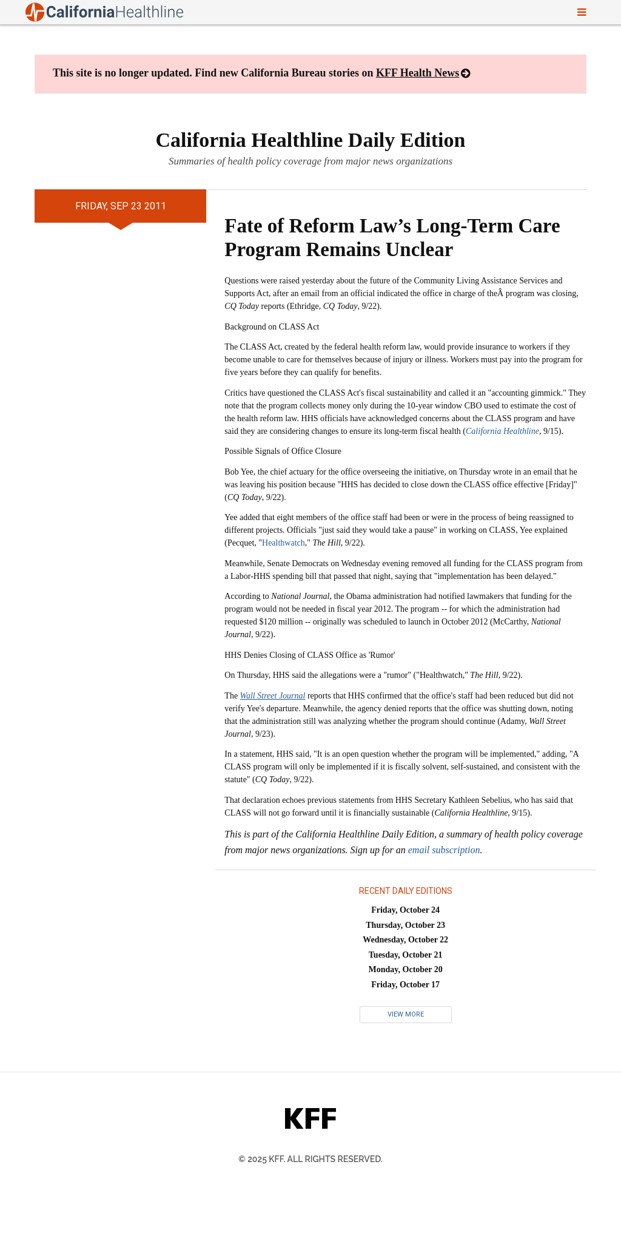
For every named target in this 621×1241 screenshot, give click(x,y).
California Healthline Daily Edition (311, 140)
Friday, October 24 (405, 910)
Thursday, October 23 (405, 925)
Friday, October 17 (405, 984)
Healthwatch (283, 542)
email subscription (444, 850)
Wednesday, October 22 (405, 939)
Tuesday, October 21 (406, 954)
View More (406, 1014)
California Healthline (502, 431)
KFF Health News (417, 73)
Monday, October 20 (406, 969)
